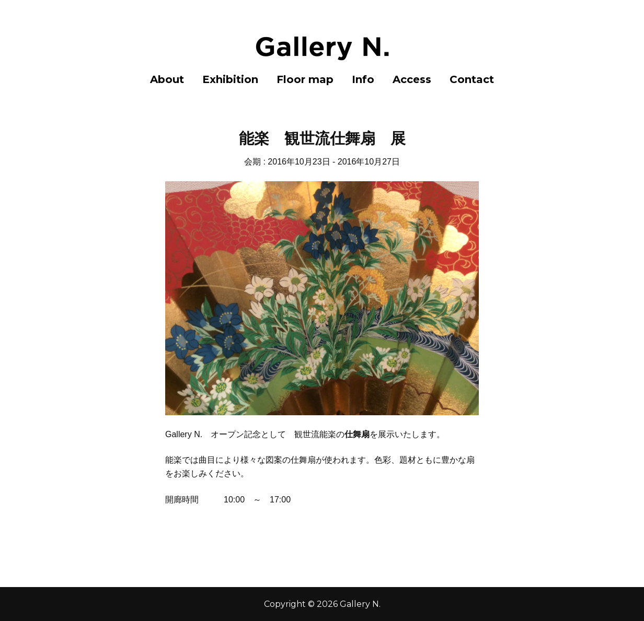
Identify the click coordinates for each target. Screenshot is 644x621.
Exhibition (230, 79)
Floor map (305, 79)
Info (363, 79)
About (167, 79)
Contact (472, 79)
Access (412, 79)
